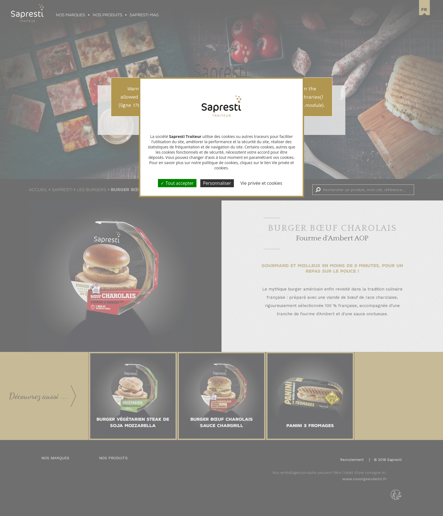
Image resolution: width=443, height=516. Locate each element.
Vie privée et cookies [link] (261, 183)
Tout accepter (177, 183)
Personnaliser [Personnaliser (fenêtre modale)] (217, 183)
